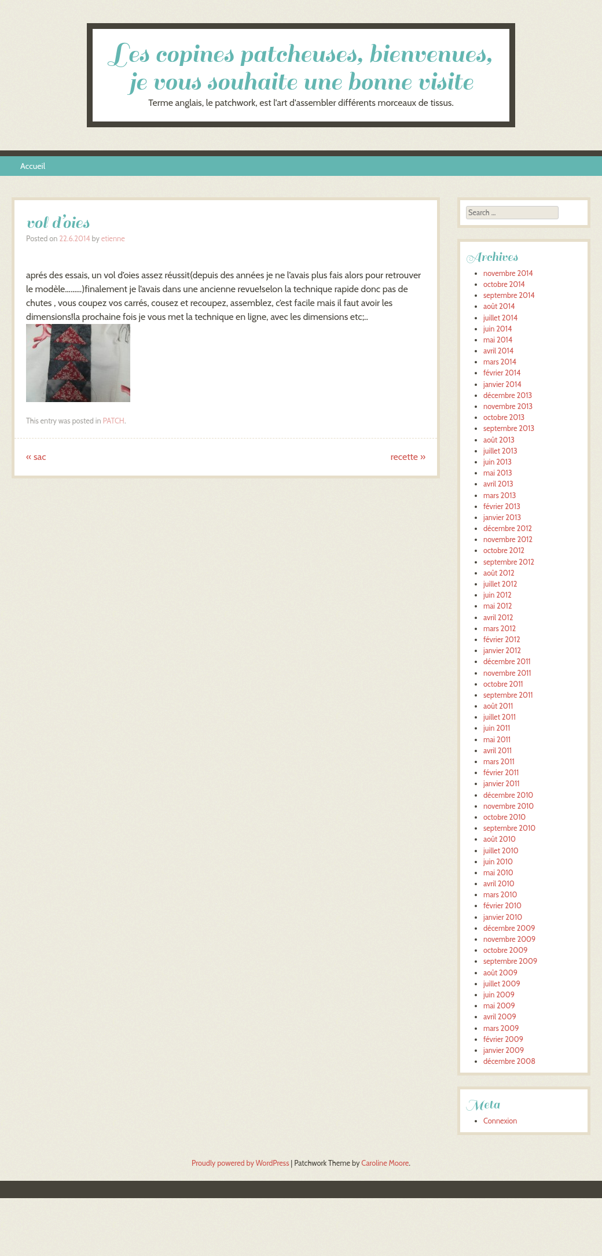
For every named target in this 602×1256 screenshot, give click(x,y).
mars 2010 (500, 894)
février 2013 (501, 506)
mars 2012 (499, 628)
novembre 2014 (508, 273)
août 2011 (498, 706)
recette (408, 456)
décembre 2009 (509, 928)
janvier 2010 (502, 917)
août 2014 (499, 306)
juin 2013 (497, 462)
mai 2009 (499, 1005)
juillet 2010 (501, 850)
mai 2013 (497, 473)
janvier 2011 (501, 783)
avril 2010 (499, 883)
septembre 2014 (509, 295)
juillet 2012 (500, 584)
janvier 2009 (503, 1050)
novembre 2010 (508, 806)
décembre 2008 (509, 1061)
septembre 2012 (508, 562)
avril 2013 (498, 484)
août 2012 (499, 573)
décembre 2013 (507, 395)
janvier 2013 (502, 517)
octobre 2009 (505, 950)
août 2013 (499, 440)
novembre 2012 (508, 539)
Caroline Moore (385, 1163)
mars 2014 (499, 362)
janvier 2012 (502, 650)
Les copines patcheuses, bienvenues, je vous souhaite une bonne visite (301, 68)
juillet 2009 (501, 983)
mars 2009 (501, 1028)
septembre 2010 (509, 828)
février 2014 (501, 373)
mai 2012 (497, 606)
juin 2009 (499, 994)
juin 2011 (496, 728)
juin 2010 (498, 861)
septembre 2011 (508, 695)
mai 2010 (498, 872)
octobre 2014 (504, 284)
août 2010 (499, 839)
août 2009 (500, 972)
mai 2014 (497, 340)
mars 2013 (499, 495)
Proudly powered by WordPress (240, 1163)
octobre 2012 (503, 550)
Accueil (32, 166)
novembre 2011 (507, 673)
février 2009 (503, 1039)
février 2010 (502, 905)
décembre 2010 (508, 795)
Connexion (500, 1121)
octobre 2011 (503, 684)
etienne (113, 238)
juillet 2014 (500, 318)
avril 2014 (498, 351)
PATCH (113, 421)
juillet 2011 (499, 717)
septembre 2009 (510, 961)
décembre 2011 (507, 661)
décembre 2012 (507, 528)
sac (36, 456)
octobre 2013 (503, 417)
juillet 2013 (500, 451)
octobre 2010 (504, 817)
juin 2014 (497, 329)
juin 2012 (497, 595)
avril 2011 (497, 750)
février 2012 (501, 639)
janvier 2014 (502, 384)
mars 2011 (499, 761)
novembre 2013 (508, 406)
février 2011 (501, 772)
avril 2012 (498, 617)
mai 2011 (497, 739)
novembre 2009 (509, 939)
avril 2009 (499, 1016)
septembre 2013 (508, 428)
